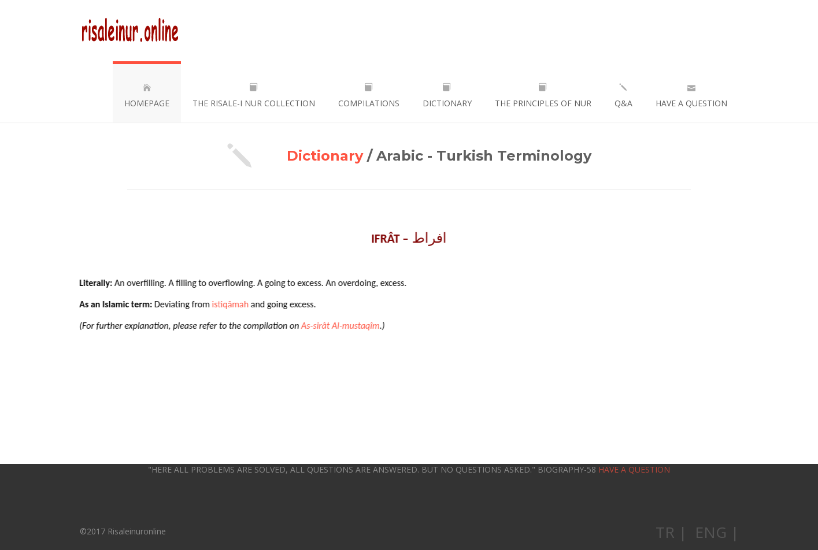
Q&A (623, 96)
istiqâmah (230, 304)
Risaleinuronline (130, 30)
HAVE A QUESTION (691, 96)
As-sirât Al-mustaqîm (340, 325)
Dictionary (325, 155)
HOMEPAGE (146, 96)
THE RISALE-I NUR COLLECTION (254, 96)
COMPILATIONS (368, 96)
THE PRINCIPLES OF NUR (543, 96)
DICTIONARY (447, 96)
